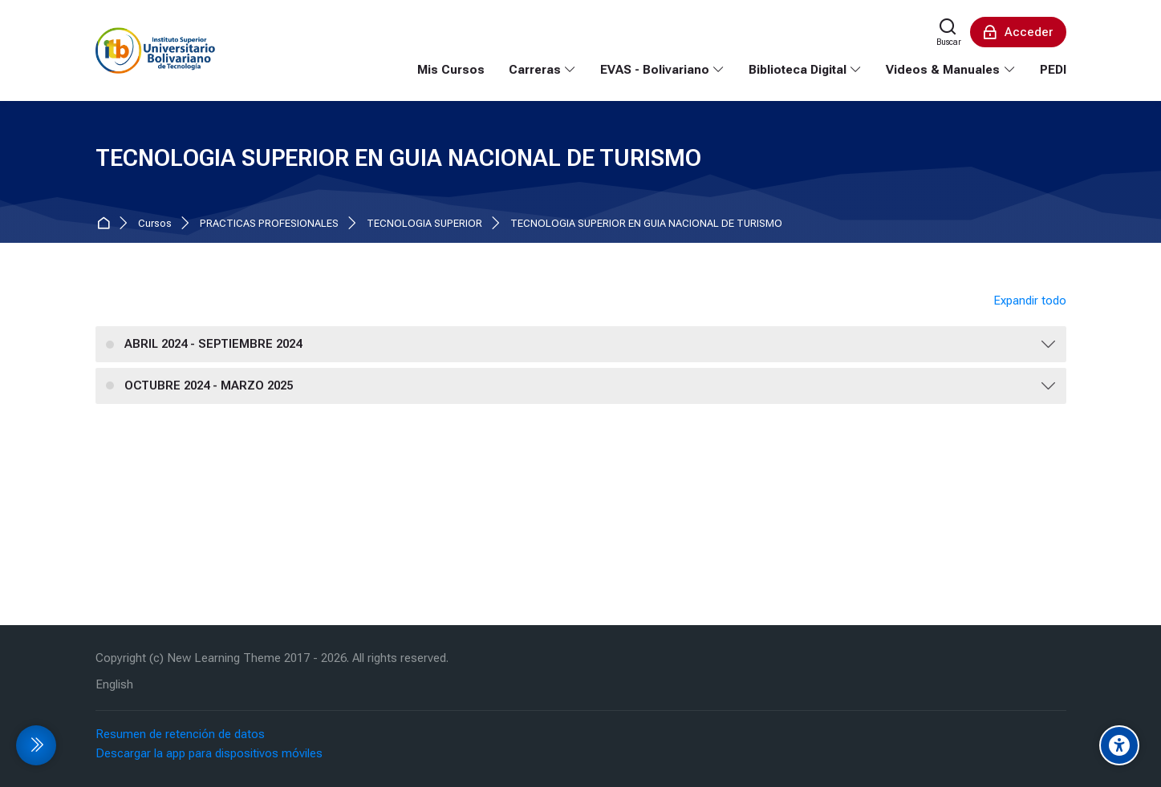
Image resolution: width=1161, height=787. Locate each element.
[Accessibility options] (1119, 745)
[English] (114, 685)
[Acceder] (1018, 32)
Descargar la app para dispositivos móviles (209, 753)
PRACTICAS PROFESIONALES (269, 224)
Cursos (155, 224)
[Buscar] (948, 32)
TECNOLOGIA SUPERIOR (424, 224)
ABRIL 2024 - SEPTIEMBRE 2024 (213, 344)
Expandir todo (1029, 300)
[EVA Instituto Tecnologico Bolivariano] (155, 50)
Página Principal (106, 224)
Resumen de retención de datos (180, 734)
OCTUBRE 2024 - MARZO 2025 (208, 385)
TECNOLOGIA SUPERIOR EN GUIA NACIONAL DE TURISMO (646, 224)
